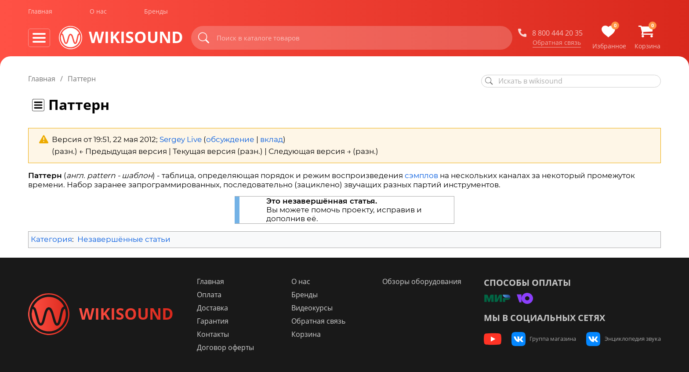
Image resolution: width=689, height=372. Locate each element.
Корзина (308, 334)
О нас (98, 12)
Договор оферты (229, 347)
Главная (40, 12)
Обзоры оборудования (423, 281)
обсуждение (230, 139)
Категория (51, 239)
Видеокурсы (314, 308)
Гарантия (216, 321)
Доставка (216, 308)
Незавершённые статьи (123, 239)
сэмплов (421, 175)
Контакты (217, 334)
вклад (271, 139)
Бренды (156, 12)
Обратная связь (557, 43)
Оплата (213, 294)
